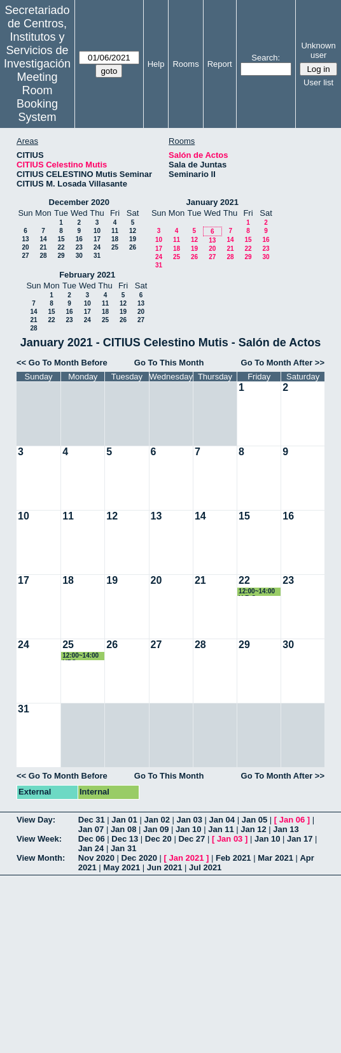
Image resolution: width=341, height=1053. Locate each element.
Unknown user (318, 50)
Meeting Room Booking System (37, 97)
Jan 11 (220, 829)
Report (219, 64)
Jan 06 (292, 819)
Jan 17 (299, 839)
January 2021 (212, 202)
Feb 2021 (233, 858)
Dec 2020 (139, 858)
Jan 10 (188, 829)
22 (60, 247)
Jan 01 (124, 819)
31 (97, 255)
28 (42, 255)
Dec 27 (191, 839)
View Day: (36, 819)
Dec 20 (158, 839)
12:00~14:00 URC (80, 656)
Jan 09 (156, 829)
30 (79, 255)
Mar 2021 (275, 858)
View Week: (39, 839)
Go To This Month (169, 362)
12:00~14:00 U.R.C (257, 592)
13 (25, 239)
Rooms (185, 64)
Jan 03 (189, 819)
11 (114, 230)
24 (97, 247)
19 (132, 239)
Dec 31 (91, 819)
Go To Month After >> (282, 362)
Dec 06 (91, 839)
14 (42, 239)
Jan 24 (91, 848)
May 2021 (121, 867)
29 (60, 255)
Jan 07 (91, 829)
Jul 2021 (205, 867)
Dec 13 (124, 839)
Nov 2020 (96, 858)
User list (318, 82)
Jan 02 (156, 819)
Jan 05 (254, 819)
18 (114, 239)
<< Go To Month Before (62, 362)
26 (132, 247)
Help (156, 64)
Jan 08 (123, 829)
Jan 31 (123, 848)
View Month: (41, 858)
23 (79, 247)
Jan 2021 (186, 858)
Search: (265, 57)
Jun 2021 (165, 867)
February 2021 (87, 274)
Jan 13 (285, 829)
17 (97, 239)
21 (42, 247)
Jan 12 (253, 829)
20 (25, 247)
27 (25, 255)
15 (60, 239)
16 (79, 239)
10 (97, 230)
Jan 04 (222, 819)
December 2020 (79, 202)
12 (132, 230)
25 (114, 247)
